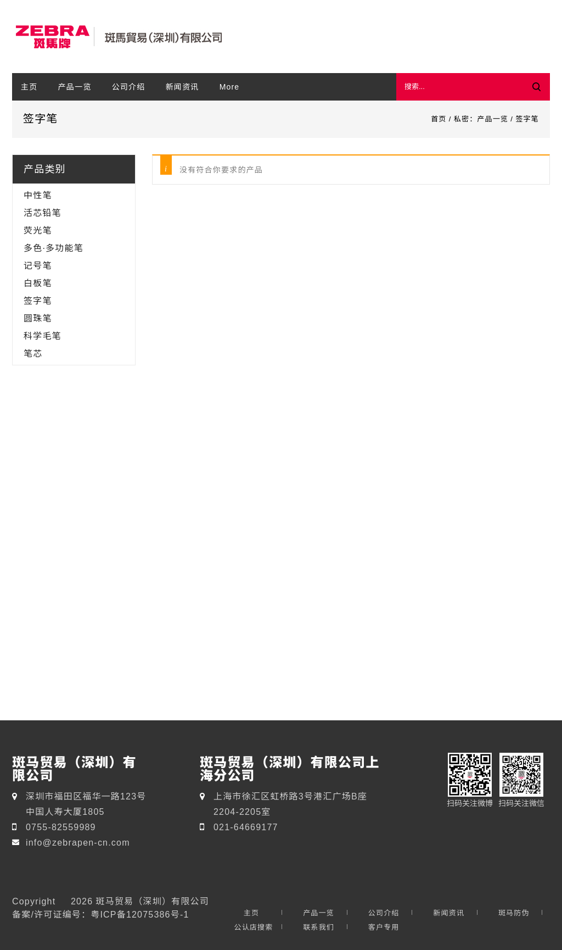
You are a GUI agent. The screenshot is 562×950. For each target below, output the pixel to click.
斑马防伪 (514, 912)
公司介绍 (128, 87)
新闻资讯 (182, 87)
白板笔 (38, 283)
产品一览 (75, 87)
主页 (29, 87)
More (230, 87)
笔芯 (33, 353)
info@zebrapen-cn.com (78, 842)
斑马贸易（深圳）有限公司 (152, 901)
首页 (438, 119)
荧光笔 (38, 230)
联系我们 (318, 927)
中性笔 (38, 195)
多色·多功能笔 (53, 247)
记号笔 (38, 265)
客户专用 (384, 927)
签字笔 (38, 300)
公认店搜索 (253, 927)
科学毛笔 (42, 335)
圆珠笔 (38, 318)
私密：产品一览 (481, 119)
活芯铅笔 (42, 212)
